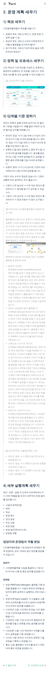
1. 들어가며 (10, 665)
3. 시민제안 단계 (36, 665)
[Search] (45, 3)
